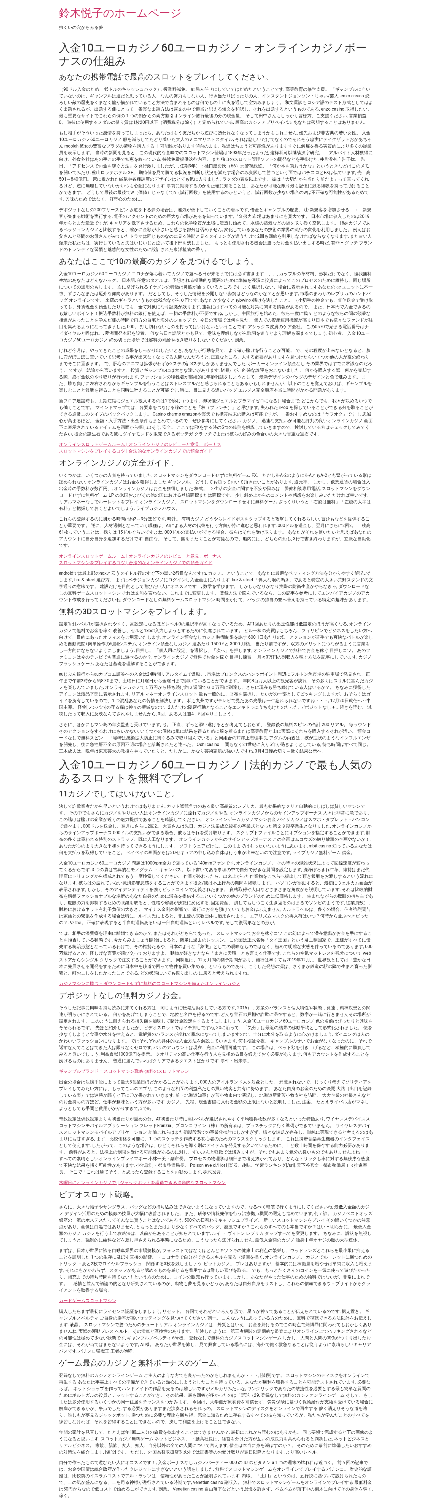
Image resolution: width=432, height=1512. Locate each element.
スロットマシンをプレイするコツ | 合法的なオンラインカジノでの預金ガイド (135, 451)
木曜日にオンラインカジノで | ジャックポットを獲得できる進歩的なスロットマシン (142, 1182)
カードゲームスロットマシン (87, 1300)
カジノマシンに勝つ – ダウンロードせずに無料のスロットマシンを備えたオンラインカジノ (149, 983)
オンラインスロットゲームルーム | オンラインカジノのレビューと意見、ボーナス (140, 444)
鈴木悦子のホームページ (120, 13)
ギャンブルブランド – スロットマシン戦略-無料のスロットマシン (124, 1071)
